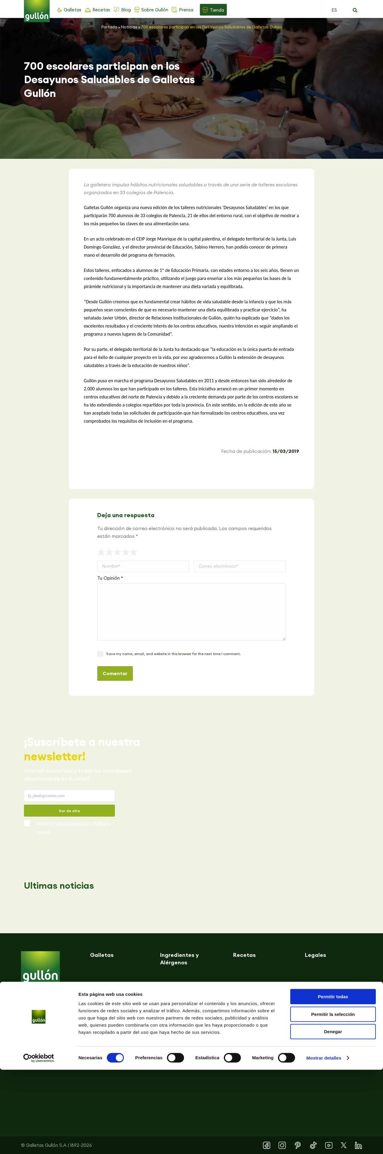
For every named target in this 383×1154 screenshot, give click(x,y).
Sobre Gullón (154, 10)
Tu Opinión (110, 578)
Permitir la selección (333, 1098)
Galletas (72, 10)
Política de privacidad (71, 823)
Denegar (333, 1115)
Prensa (186, 10)
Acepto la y (74, 827)
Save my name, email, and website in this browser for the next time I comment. (173, 653)
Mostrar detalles (323, 1142)
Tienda (217, 10)
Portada (109, 27)
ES (334, 10)
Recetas (101, 10)
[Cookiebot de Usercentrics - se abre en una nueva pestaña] (39, 1142)
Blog (126, 10)
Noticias (129, 27)
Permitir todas (333, 1080)
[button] (355, 10)
